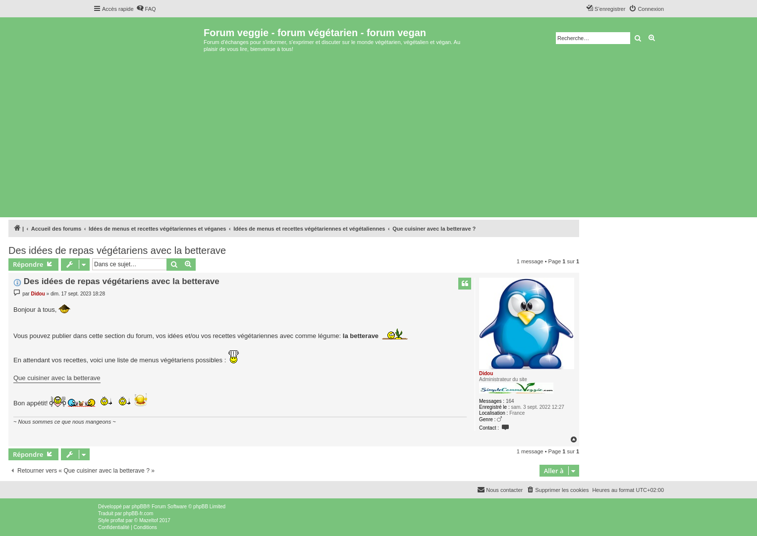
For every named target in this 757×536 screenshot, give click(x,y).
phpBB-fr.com (138, 513)
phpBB (139, 506)
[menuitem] (146, 9)
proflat (117, 520)
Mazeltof (148, 520)
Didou (486, 373)
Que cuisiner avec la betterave (57, 378)
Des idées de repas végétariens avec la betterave (117, 250)
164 (510, 401)
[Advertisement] (378, 140)
